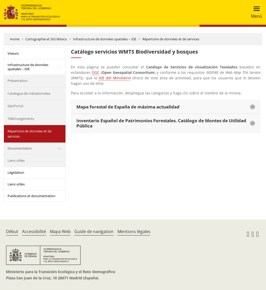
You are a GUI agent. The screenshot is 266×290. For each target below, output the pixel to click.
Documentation (20, 148)
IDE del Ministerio (115, 77)
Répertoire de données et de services (170, 39)
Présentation (18, 80)
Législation (16, 172)
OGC (95, 72)
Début (12, 231)
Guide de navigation (94, 231)
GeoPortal (15, 106)
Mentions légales (133, 231)
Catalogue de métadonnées (29, 93)
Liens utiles (16, 160)
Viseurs (13, 53)
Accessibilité (34, 231)
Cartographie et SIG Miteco (46, 39)
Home (14, 39)
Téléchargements (21, 118)
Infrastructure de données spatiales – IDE (104, 39)
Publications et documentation (31, 196)
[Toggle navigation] (255, 12)
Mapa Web (60, 231)
